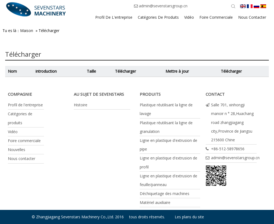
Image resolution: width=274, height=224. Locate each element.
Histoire (80, 104)
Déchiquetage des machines (164, 193)
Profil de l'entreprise (25, 104)
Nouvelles (16, 149)
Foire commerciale (24, 140)
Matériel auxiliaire (155, 202)
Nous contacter (21, 158)
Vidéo (13, 131)
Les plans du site (189, 216)
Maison (26, 30)
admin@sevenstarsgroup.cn (163, 5)
